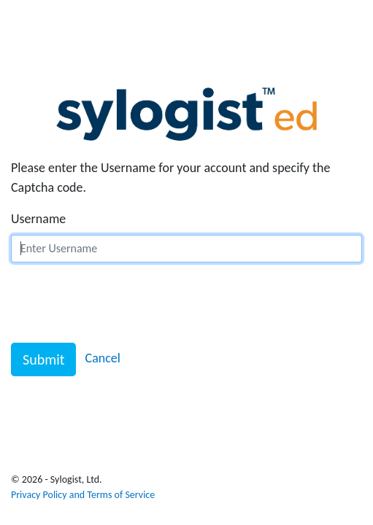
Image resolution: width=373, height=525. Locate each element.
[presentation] (122, 302)
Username (38, 219)
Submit (43, 359)
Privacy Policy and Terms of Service (83, 495)
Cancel (102, 358)
